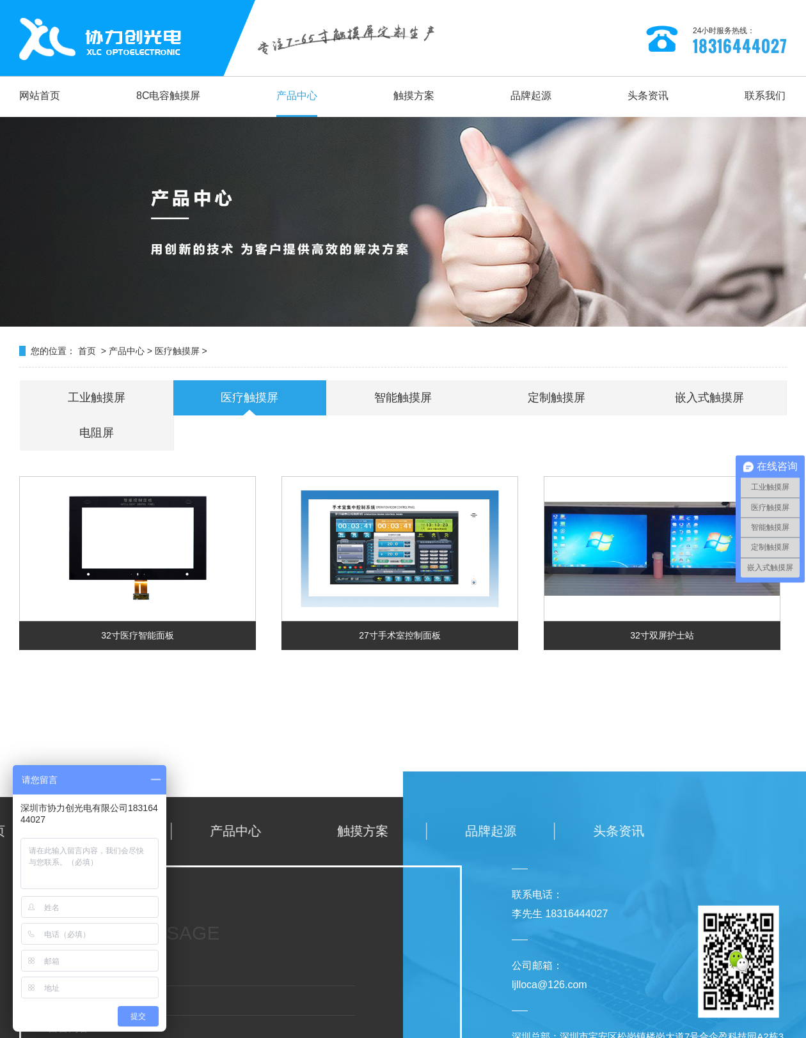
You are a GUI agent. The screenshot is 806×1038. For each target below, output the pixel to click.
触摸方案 (413, 95)
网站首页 (39, 95)
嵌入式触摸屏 (709, 397)
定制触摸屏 (556, 397)
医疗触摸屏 (177, 351)
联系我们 (765, 95)
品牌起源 (530, 95)
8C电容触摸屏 (168, 95)
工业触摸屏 (96, 397)
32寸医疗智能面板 (137, 635)
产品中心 (296, 95)
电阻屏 (96, 432)
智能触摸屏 (403, 397)
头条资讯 (648, 95)
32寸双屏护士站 (662, 635)
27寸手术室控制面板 (400, 635)
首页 (87, 351)
